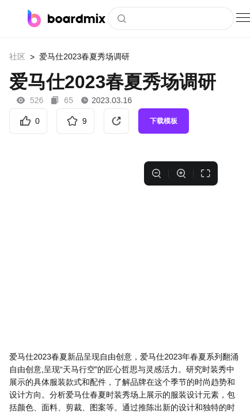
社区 (17, 56)
